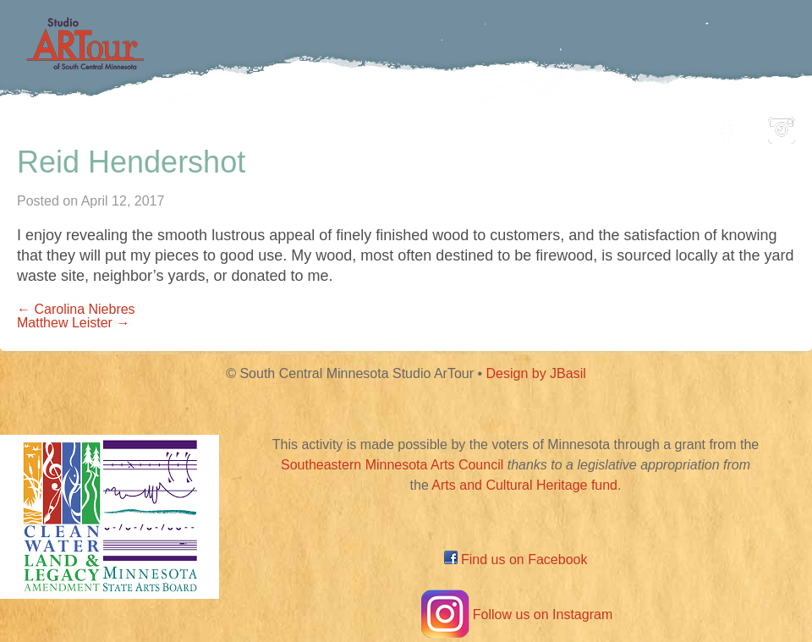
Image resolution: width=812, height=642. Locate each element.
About (654, 125)
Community (482, 125)
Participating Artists (257, 125)
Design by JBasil (536, 373)
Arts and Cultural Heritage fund (524, 485)
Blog (579, 125)
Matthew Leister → (73, 323)
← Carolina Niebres (76, 309)
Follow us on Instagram (515, 614)
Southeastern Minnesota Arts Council (392, 465)
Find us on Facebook (516, 559)
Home (123, 125)
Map (386, 125)
